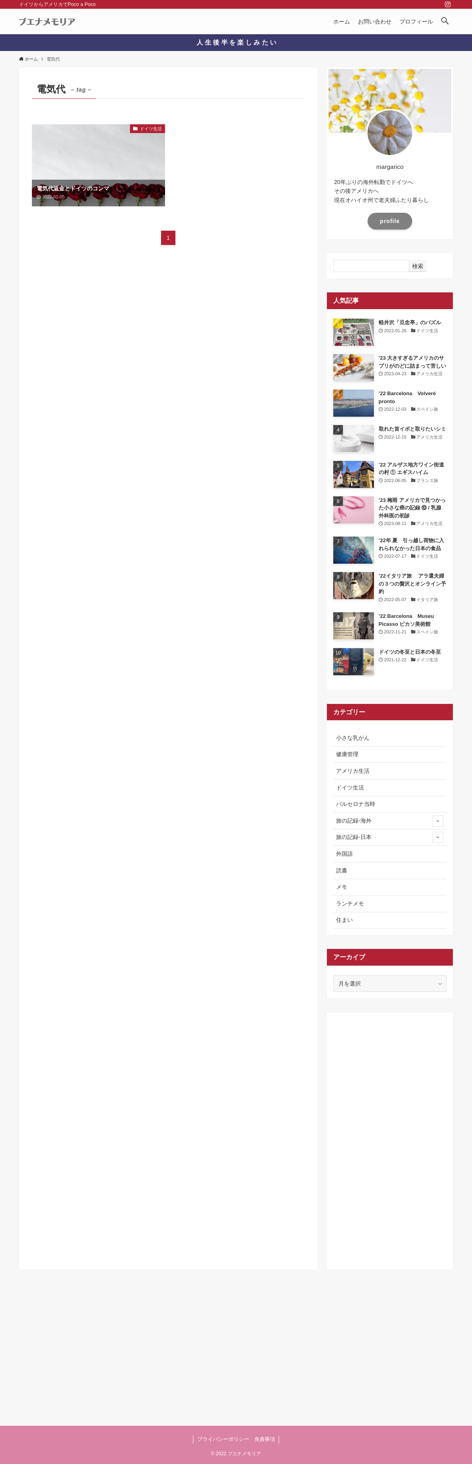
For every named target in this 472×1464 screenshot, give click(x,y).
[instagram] (447, 4)
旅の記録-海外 (389, 821)
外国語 (344, 854)
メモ (341, 887)
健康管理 (347, 754)
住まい (344, 920)
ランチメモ (350, 903)
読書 (341, 870)
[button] (445, 21)
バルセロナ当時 (355, 804)
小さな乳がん (353, 738)
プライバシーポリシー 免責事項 (236, 1439)
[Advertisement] (389, 1138)
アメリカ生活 (353, 771)
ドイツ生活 (350, 787)
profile (390, 221)
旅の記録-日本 (389, 837)
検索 (417, 266)
